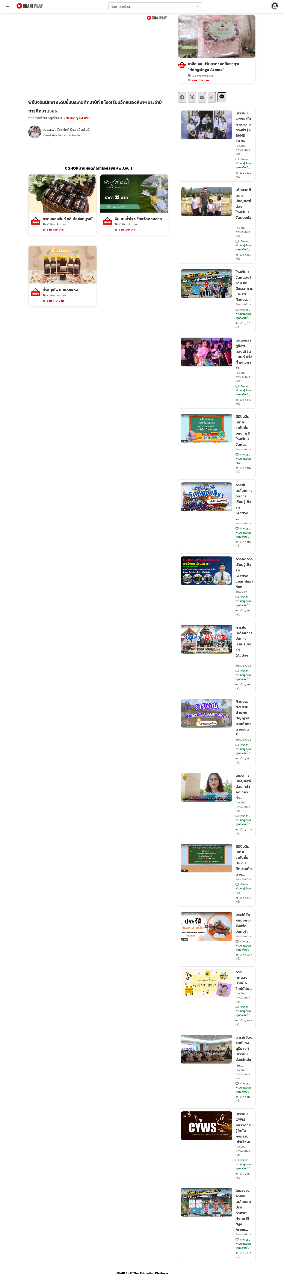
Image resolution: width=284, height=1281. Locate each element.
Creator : (66, 129)
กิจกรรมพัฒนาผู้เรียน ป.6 (46, 117)
